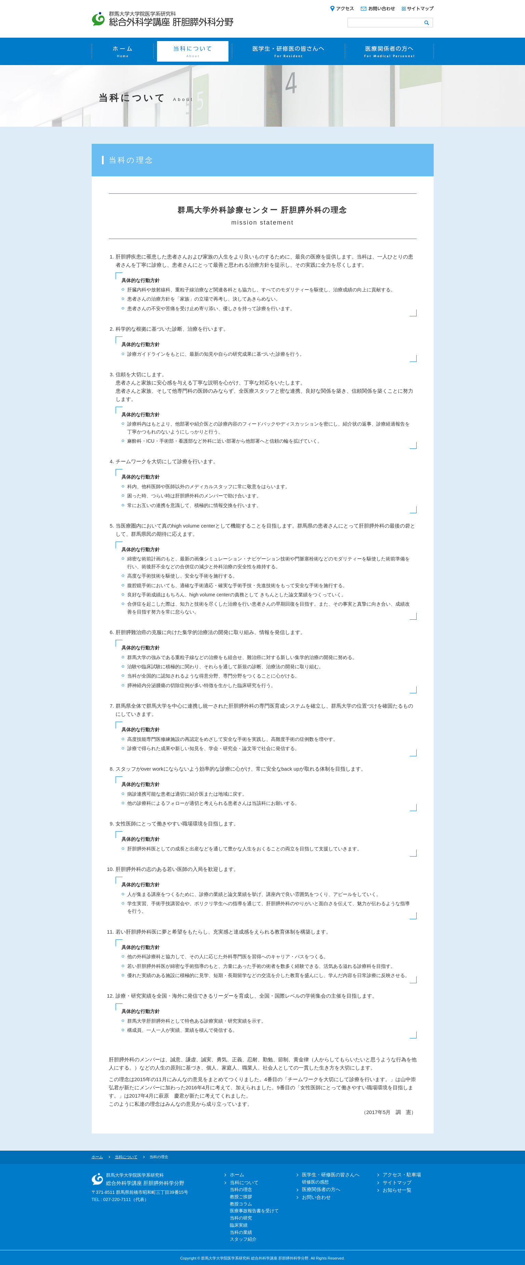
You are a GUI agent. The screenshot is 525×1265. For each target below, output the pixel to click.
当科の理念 (241, 1189)
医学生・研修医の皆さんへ (327, 1174)
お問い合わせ (313, 1197)
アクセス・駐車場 (399, 1174)
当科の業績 (241, 1232)
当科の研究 (241, 1217)
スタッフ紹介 (243, 1239)
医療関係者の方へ (318, 1189)
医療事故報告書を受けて (254, 1210)
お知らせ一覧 (394, 1190)
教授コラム (241, 1203)
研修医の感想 (315, 1182)
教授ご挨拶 (241, 1196)
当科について (126, 1157)
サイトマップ (394, 1182)
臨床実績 (239, 1225)
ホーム (97, 1157)
